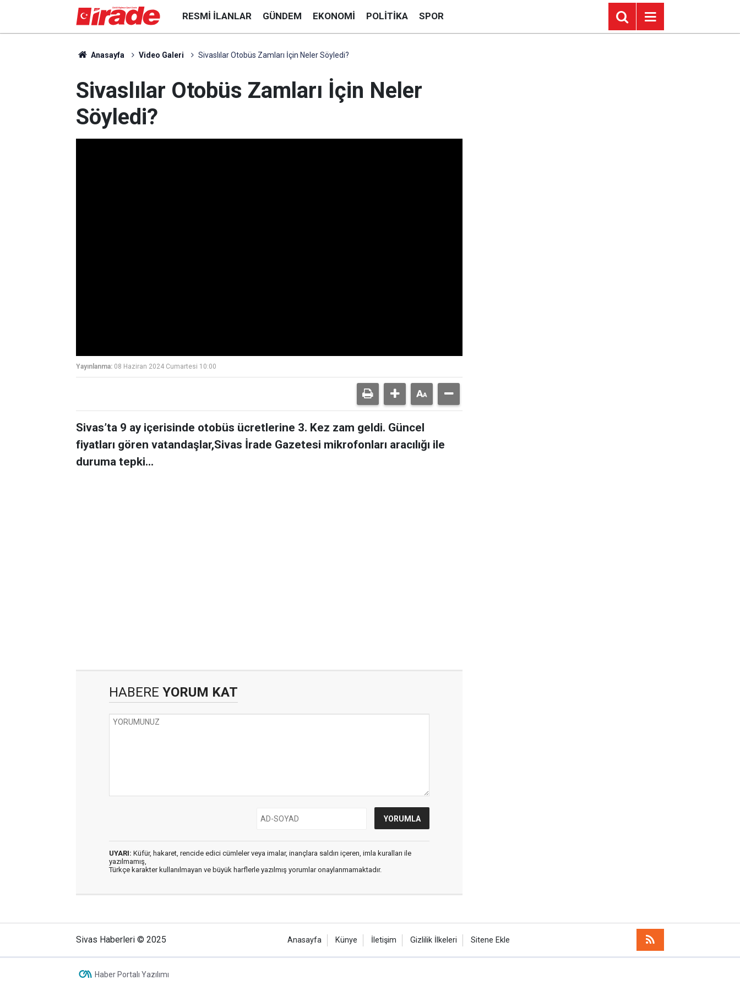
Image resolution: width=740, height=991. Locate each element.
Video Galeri (161, 55)
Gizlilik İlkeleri (433, 940)
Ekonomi (334, 15)
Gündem (282, 15)
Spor (431, 15)
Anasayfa (100, 55)
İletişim (383, 940)
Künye (346, 940)
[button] (395, 394)
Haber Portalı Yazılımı (132, 974)
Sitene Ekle (490, 940)
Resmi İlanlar (217, 15)
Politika (387, 15)
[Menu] (650, 17)
